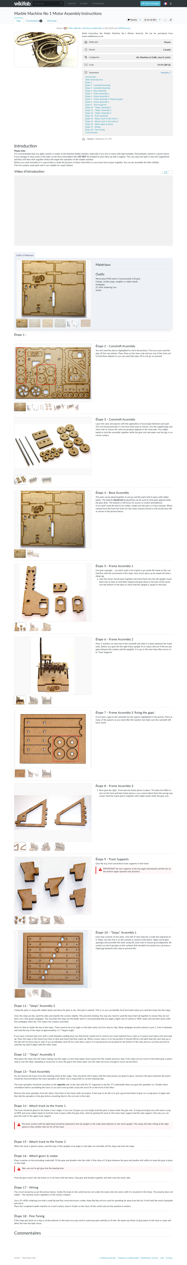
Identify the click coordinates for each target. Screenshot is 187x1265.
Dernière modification (93, 28)
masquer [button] (164, 72)
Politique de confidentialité (128, 1258)
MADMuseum (124, 28)
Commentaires (32, 21)
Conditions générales (107, 1258)
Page (18, 21)
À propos (169, 1258)
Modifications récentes (149, 1258)
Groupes (84, 3)
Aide (162, 1258)
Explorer (72, 3)
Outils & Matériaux (24, 255)
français (165, 3)
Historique (52, 21)
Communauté (98, 3)
